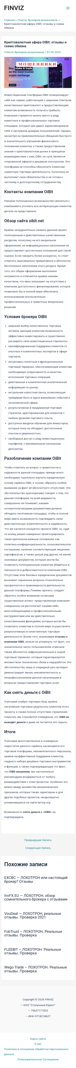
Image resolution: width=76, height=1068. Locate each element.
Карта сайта (38, 1038)
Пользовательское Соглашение (38, 1059)
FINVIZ (14, 8)
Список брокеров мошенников (24, 52)
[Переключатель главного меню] (68, 8)
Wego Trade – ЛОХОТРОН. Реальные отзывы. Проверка (35, 969)
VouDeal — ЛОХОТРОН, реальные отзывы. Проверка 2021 (32, 915)
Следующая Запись (38, 848)
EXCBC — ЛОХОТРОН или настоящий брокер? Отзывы (35, 879)
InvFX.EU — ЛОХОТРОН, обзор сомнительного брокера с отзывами (35, 897)
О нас (38, 1043)
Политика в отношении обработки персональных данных (36, 1051)
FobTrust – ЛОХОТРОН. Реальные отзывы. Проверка (33, 933)
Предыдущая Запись (38, 840)
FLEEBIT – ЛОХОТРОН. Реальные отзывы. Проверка (32, 951)
